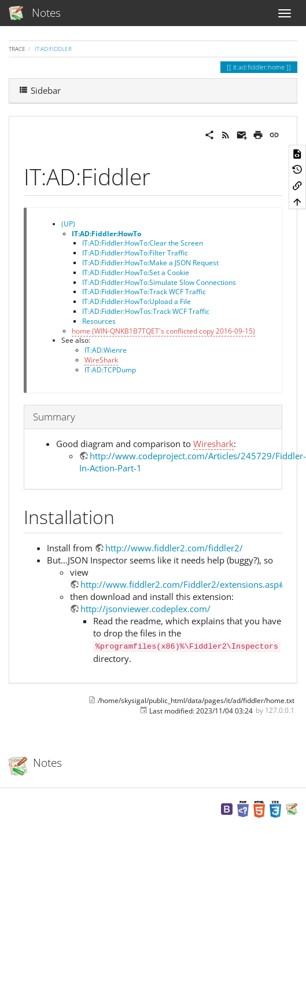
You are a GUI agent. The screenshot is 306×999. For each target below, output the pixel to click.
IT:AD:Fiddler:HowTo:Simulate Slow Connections (159, 282)
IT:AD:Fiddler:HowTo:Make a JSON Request (150, 263)
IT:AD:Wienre (105, 350)
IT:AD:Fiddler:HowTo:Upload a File (136, 301)
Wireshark (213, 443)
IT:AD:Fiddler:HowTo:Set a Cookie (135, 272)
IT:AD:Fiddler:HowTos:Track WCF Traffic (145, 311)
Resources (99, 321)
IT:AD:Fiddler (53, 49)
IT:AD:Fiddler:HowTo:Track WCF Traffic (144, 292)
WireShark (101, 360)
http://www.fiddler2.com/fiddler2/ (174, 548)
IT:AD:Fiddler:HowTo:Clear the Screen (142, 243)
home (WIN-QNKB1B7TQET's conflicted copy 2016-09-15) (163, 331)
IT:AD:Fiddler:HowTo (106, 234)
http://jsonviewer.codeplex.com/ (145, 608)
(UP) (68, 224)
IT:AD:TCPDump (110, 370)
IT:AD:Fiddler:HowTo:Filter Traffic (135, 253)
